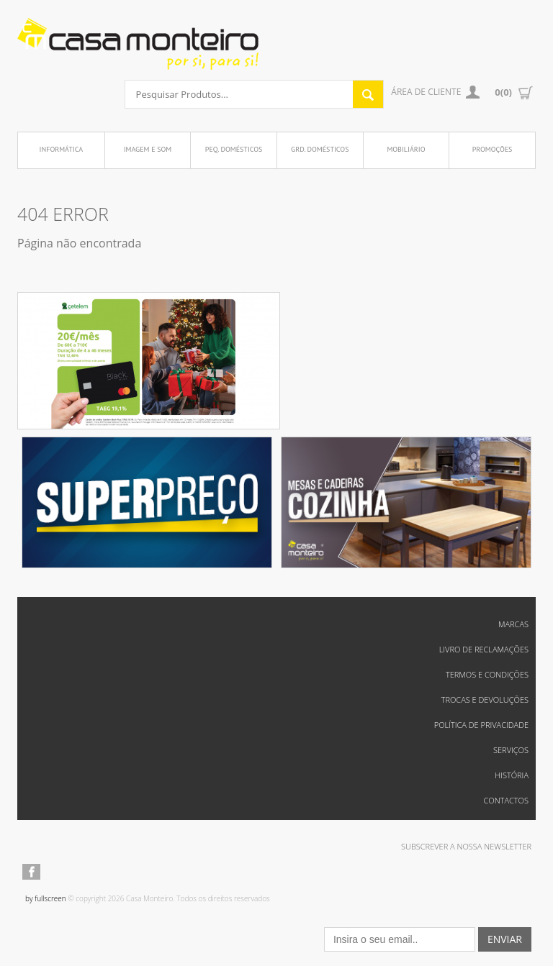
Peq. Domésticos (234, 149)
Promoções (492, 149)
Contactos (506, 800)
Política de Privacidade (481, 724)
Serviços (511, 749)
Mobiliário (406, 149)
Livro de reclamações (484, 649)
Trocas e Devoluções (485, 699)
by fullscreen (45, 898)
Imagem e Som (148, 149)
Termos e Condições (487, 674)
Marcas (513, 624)
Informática (61, 149)
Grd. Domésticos (320, 149)
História (512, 775)
